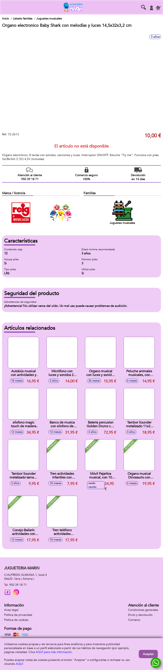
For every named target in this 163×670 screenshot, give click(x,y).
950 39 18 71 (18, 585)
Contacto (134, 620)
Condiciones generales (143, 610)
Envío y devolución (140, 615)
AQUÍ (19, 664)
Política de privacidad (18, 615)
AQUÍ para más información (54, 652)
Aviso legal (11, 610)
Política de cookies (16, 620)
